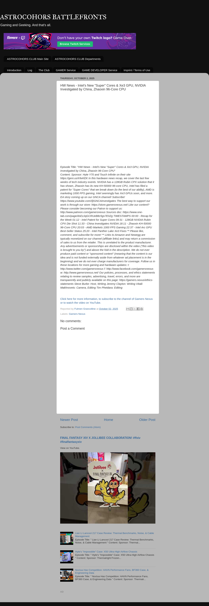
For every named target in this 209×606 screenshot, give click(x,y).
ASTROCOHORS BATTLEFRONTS (53, 17)
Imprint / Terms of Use (137, 70)
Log (30, 70)
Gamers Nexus (77, 314)
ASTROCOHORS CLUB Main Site (28, 58)
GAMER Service (66, 70)
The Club (44, 70)
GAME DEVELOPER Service (99, 70)
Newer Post (69, 420)
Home (108, 420)
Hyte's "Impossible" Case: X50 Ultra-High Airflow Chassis (106, 551)
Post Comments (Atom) (88, 427)
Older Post (147, 420)
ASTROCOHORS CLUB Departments (78, 58)
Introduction (14, 70)
